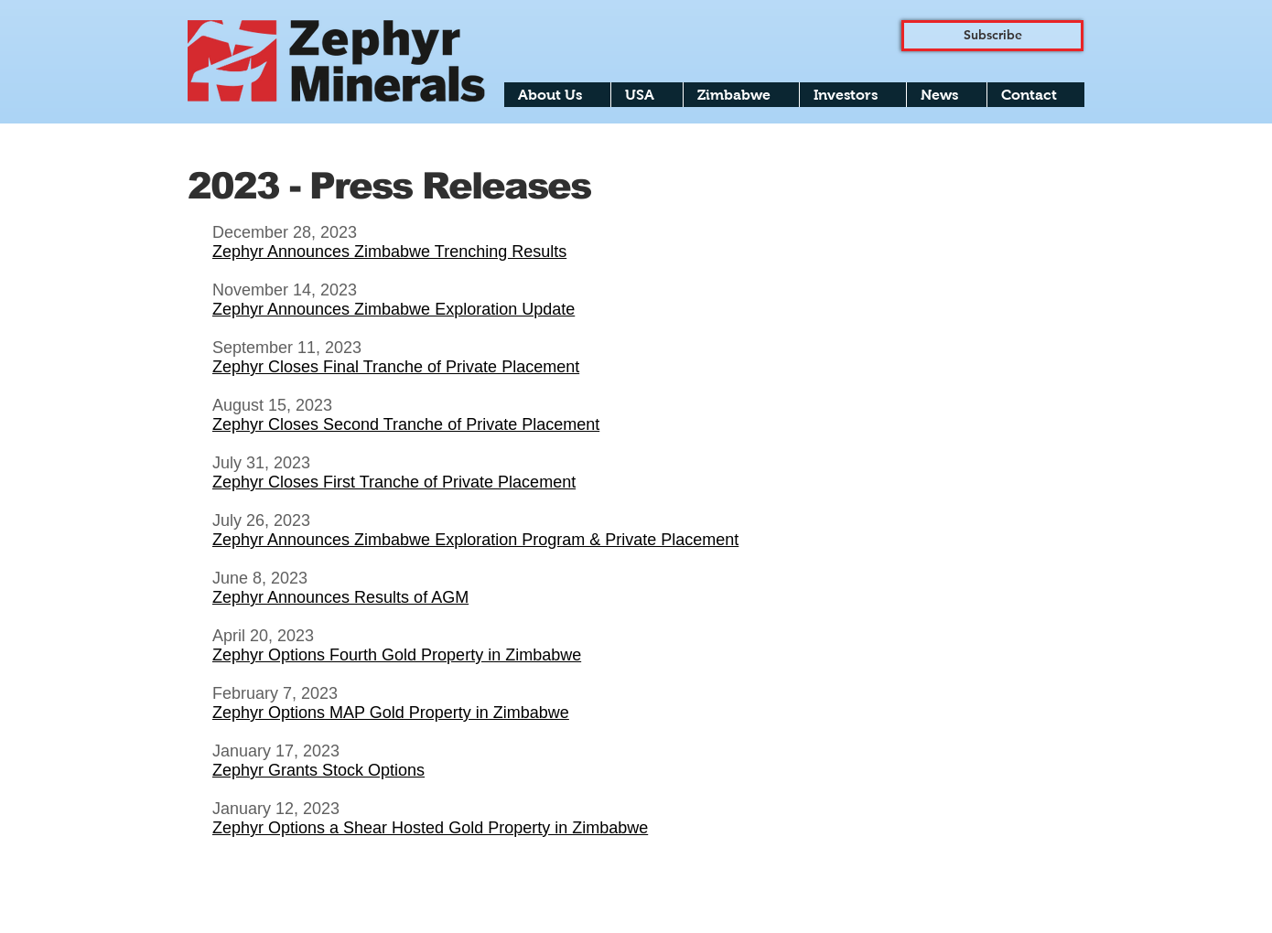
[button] (557, 94)
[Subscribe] (992, 35)
